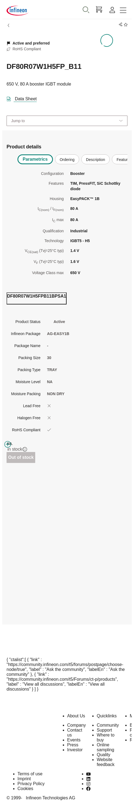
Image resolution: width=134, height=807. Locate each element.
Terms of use (30, 773)
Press (72, 745)
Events (74, 740)
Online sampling (105, 747)
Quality (103, 754)
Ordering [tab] (67, 159)
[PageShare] (119, 25)
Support (104, 730)
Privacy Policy (31, 783)
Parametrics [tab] (35, 159)
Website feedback (105, 762)
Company (76, 725)
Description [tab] (95, 159)
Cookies (25, 788)
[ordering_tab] (37, 298)
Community (108, 725)
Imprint (24, 778)
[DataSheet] (24, 97)
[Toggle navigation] (123, 10)
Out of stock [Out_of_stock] (21, 457)
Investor (75, 749)
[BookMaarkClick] (124, 25)
